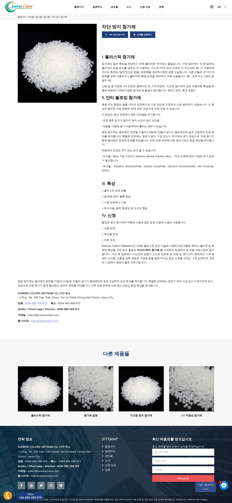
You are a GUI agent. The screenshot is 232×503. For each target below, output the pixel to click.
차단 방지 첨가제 (59, 17)
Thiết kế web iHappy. (197, 499)
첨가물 (39, 17)
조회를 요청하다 (142, 34)
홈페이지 (79, 6)
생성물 (114, 6)
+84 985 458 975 (115, 34)
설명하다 (97, 6)
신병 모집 (145, 6)
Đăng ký (183, 478)
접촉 (161, 6)
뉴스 (129, 6)
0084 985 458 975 (38, 303)
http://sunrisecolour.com (45, 321)
